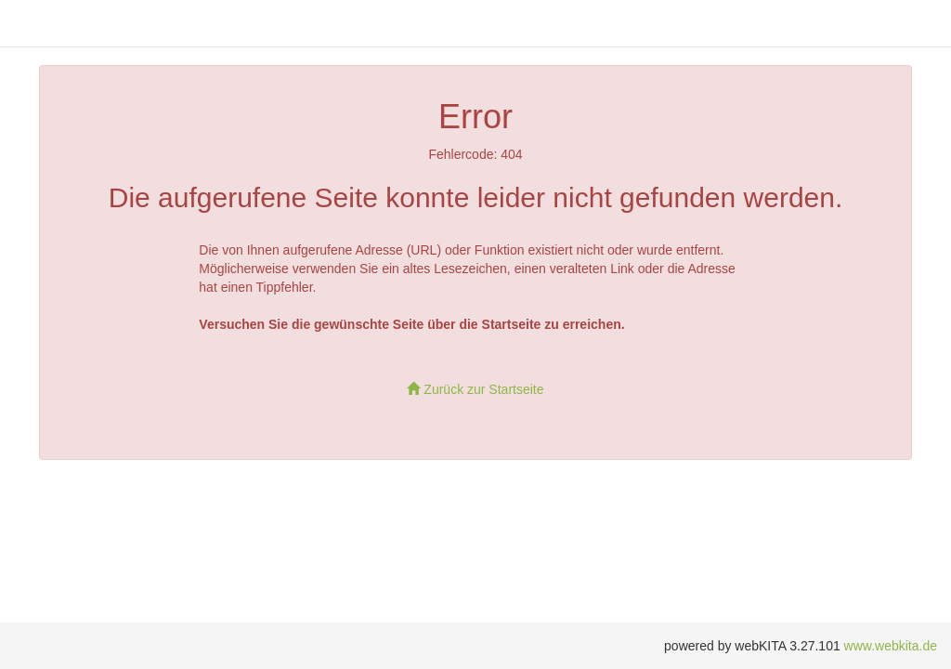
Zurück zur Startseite (475, 389)
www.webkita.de (890, 645)
